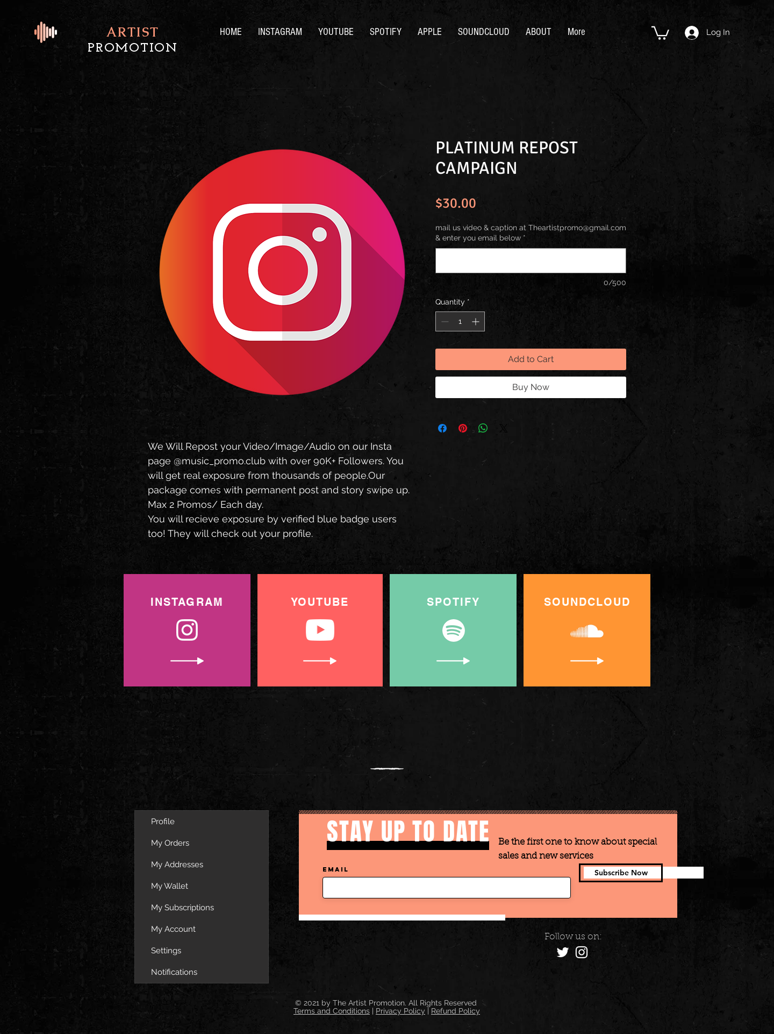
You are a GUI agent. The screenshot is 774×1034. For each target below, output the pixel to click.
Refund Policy (455, 1011)
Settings (166, 950)
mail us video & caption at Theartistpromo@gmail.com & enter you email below (530, 233)
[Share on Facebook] (442, 428)
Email (335, 869)
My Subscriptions (182, 907)
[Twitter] (563, 952)
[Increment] (476, 321)
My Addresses (177, 864)
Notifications (174, 972)
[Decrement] (443, 321)
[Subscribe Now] (621, 872)
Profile (163, 821)
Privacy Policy (400, 1011)
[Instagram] (582, 952)
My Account (173, 929)
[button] (660, 32)
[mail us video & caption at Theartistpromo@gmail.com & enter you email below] (531, 260)
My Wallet (169, 886)
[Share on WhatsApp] (483, 428)
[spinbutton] (460, 321)
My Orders (170, 843)
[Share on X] (503, 428)
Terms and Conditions (331, 1011)
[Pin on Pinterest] (462, 428)
